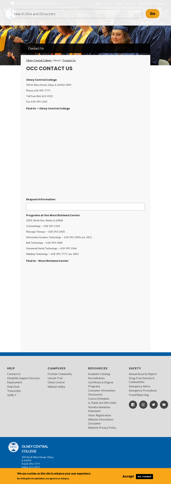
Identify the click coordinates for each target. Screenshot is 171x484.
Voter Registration (99, 415)
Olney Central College (38, 60)
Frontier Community (60, 374)
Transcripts (14, 390)
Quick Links (145, 3)
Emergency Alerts (139, 386)
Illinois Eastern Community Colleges (37, 3)
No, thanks (144, 476)
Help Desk (13, 386)
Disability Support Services (23, 378)
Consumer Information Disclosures (101, 392)
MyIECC (131, 3)
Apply (99, 3)
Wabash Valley (56, 386)
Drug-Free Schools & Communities (141, 379)
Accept (128, 476)
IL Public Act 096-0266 (102, 402)
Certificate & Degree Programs (100, 384)
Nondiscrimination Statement (99, 409)
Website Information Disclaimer (100, 421)
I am (108, 3)
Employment (14, 382)
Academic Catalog (99, 374)
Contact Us (36, 48)
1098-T (11, 395)
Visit (119, 3)
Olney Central (56, 382)
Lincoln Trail (55, 378)
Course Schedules (98, 398)
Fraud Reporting (139, 394)
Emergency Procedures (143, 390)
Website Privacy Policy (102, 427)
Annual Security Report (143, 374)
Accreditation (96, 378)
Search (159, 3)
